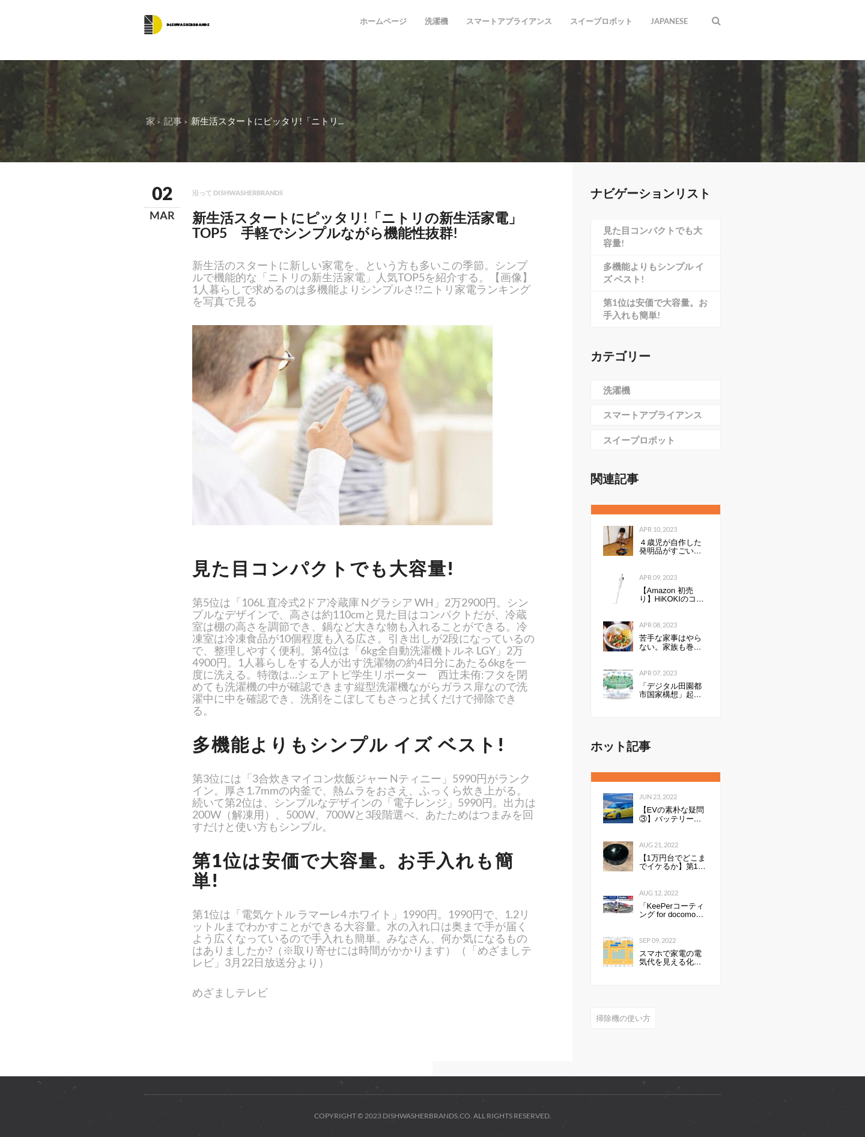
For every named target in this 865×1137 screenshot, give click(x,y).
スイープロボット (601, 21)
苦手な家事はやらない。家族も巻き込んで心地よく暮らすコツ (670, 642)
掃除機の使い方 (623, 1018)
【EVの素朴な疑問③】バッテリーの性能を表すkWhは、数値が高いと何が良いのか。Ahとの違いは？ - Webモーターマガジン (671, 814)
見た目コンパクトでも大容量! (652, 236)
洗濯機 (436, 21)
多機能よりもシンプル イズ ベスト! (653, 272)
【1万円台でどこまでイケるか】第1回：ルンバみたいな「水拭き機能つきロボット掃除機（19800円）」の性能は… (673, 862)
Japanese (669, 21)
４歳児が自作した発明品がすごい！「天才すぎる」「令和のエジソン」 (670, 547)
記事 (173, 120)
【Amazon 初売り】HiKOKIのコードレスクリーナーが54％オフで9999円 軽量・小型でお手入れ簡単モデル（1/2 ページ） (671, 595)
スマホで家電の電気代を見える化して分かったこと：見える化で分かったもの (670, 958)
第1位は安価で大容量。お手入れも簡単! (655, 308)
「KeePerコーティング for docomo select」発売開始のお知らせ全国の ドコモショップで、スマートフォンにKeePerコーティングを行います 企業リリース (672, 910)
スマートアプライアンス (509, 21)
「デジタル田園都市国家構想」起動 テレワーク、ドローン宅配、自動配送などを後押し (674, 691)
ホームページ (383, 21)
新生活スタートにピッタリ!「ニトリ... (267, 120)
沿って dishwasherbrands (237, 193)
